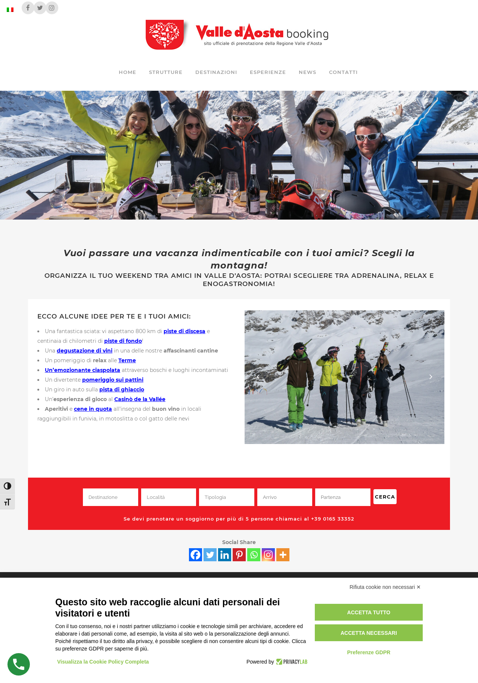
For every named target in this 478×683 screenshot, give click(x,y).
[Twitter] (210, 554)
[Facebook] (195, 554)
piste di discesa (184, 331)
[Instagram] (268, 554)
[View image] (344, 377)
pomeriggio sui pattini (112, 379)
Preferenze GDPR (368, 652)
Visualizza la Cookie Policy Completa (103, 662)
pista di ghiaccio (121, 389)
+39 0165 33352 (332, 519)
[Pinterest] (239, 554)
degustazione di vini (84, 350)
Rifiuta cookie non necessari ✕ (385, 587)
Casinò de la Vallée (139, 399)
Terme (127, 360)
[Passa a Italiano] (10, 9)
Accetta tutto (369, 612)
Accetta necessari (369, 633)
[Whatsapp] (253, 554)
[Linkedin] (224, 554)
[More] (282, 554)
